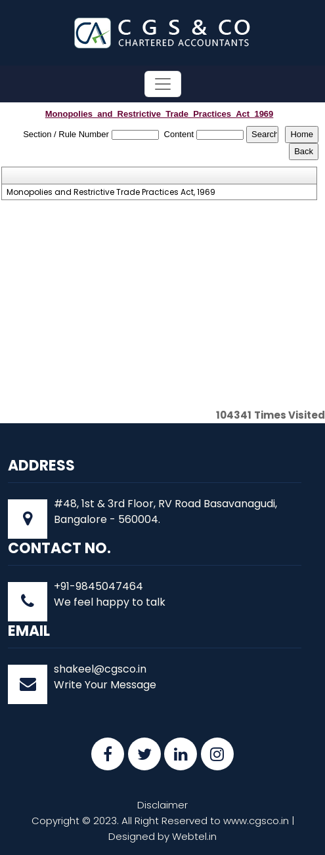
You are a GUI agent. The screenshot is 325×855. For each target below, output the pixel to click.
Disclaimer (162, 805)
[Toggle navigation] (162, 84)
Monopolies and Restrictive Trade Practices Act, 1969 (111, 192)
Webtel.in (194, 836)
